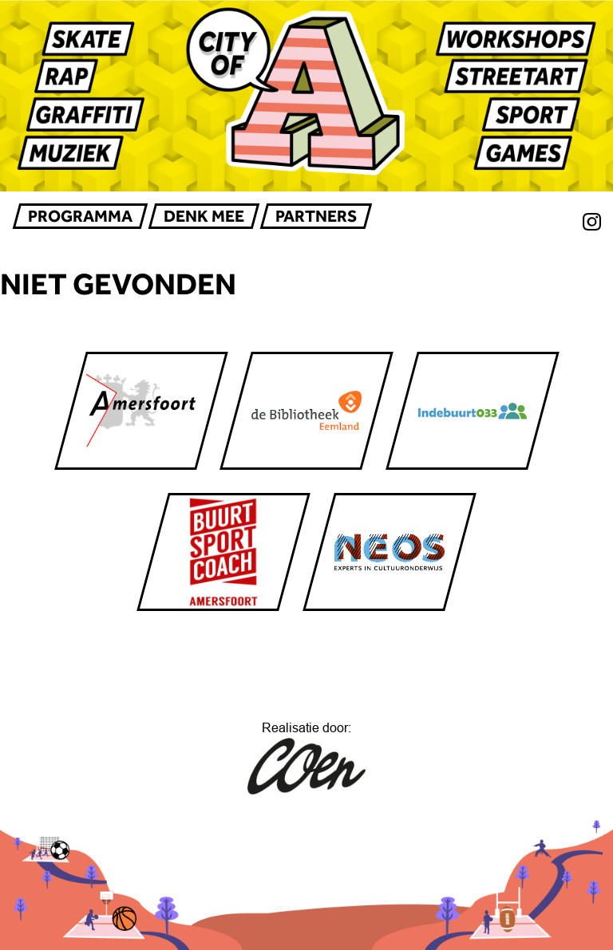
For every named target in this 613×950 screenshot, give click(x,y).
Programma (80, 216)
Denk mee (204, 216)
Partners (316, 216)
